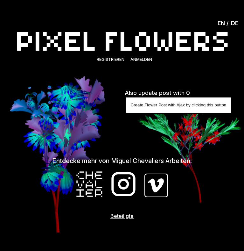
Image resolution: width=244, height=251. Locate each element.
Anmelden (141, 59)
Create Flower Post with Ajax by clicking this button (179, 105)
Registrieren (110, 59)
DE (234, 23)
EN (221, 23)
